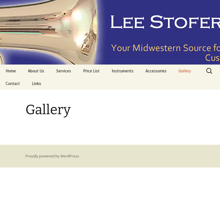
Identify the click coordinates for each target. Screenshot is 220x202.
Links (36, 83)
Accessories (156, 71)
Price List (91, 71)
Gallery (185, 71)
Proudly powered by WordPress (52, 156)
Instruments (123, 71)
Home (11, 71)
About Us (36, 71)
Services (63, 71)
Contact (13, 83)
